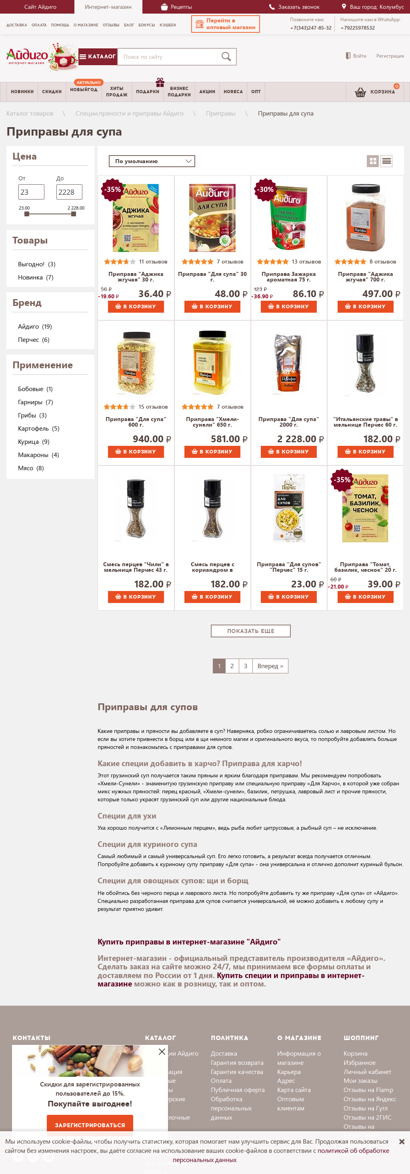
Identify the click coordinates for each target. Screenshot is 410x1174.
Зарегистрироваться (90, 1125)
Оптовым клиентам (290, 1103)
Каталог (98, 56)
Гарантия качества (237, 1071)
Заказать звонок (294, 6)
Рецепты (176, 6)
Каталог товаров (29, 113)
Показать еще (250, 631)
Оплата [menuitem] (39, 25)
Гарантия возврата (237, 1062)
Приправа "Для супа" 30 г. (212, 277)
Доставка (224, 1053)
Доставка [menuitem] (16, 25)
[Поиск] (228, 57)
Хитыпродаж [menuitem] (117, 91)
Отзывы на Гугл (366, 1108)
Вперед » (270, 665)
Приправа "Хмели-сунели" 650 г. (212, 422)
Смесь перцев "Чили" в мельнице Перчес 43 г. (136, 567)
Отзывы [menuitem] (111, 25)
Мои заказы (361, 1080)
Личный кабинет (368, 1071)
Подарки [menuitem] (149, 88)
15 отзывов (153, 406)
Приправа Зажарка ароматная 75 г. (289, 277)
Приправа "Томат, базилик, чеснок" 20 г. (365, 567)
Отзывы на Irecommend (361, 1131)
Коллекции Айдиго (171, 1053)
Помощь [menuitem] (60, 25)
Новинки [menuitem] (22, 91)
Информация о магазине (299, 1057)
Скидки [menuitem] (52, 91)
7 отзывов (230, 261)
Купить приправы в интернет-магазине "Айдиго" (189, 941)
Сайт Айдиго (40, 6)
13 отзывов (306, 261)
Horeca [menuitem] (233, 91)
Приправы (221, 113)
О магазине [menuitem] (86, 25)
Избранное (360, 1062)
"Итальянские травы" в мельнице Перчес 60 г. (365, 422)
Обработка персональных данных (231, 1107)
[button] (225, 24)
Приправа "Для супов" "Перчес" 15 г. (289, 567)
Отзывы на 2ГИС (368, 1117)
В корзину (135, 307)
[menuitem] (84, 92)
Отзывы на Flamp (368, 1089)
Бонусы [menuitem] (146, 25)
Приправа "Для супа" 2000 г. (288, 422)
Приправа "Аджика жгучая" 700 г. (365, 277)
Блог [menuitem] (129, 25)
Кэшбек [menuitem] (168, 25)
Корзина (356, 1053)
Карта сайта (294, 1089)
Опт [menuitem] (256, 91)
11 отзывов (153, 261)
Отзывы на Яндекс (370, 1098)
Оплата (221, 1080)
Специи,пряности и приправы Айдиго (130, 113)
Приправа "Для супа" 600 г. (136, 422)
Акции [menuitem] (207, 91)
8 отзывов (383, 261)
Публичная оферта (238, 1089)
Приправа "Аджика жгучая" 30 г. (136, 277)
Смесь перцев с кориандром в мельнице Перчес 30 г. (212, 567)
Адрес (286, 1080)
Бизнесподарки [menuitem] (179, 91)
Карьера (289, 1071)
